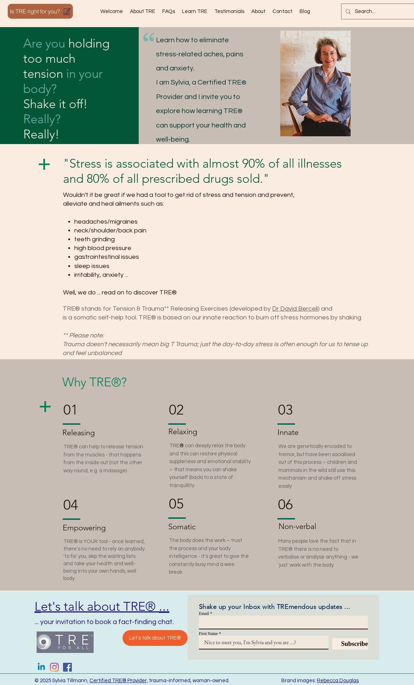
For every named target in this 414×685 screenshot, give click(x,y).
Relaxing (182, 431)
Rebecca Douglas (338, 680)
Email (204, 613)
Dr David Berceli (295, 308)
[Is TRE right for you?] (40, 11)
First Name (208, 633)
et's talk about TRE (93, 606)
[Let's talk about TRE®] (155, 638)
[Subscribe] (350, 643)
